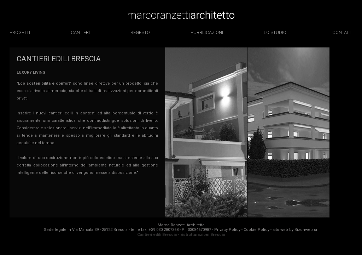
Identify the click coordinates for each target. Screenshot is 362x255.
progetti (20, 32)
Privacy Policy (227, 229)
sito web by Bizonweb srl (296, 229)
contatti (342, 32)
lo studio (275, 32)
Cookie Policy (256, 229)
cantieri (80, 32)
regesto (140, 32)
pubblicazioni (207, 32)
